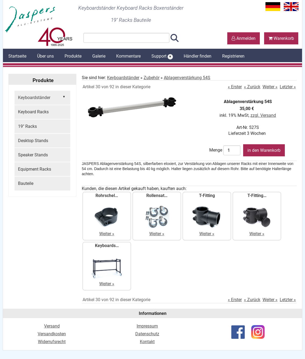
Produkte (73, 56)
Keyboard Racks (33, 111)
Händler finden (197, 56)
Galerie (98, 56)
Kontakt (147, 341)
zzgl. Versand (263, 115)
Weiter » (270, 86)
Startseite (17, 56)
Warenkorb (281, 38)
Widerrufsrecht (52, 341)
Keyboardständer (42, 97)
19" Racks (27, 126)
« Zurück (252, 86)
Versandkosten (52, 333)
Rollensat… (157, 195)
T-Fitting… (257, 195)
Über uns (45, 56)
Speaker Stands (33, 154)
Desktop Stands (33, 140)
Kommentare (128, 56)
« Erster (235, 86)
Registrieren (233, 56)
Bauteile (25, 183)
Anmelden (244, 38)
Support (162, 56)
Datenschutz (147, 333)
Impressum (147, 326)
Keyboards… (107, 245)
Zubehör (151, 77)
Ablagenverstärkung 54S (187, 77)
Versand (52, 326)
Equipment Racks (34, 169)
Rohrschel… (106, 195)
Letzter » (288, 86)
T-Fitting (207, 195)
